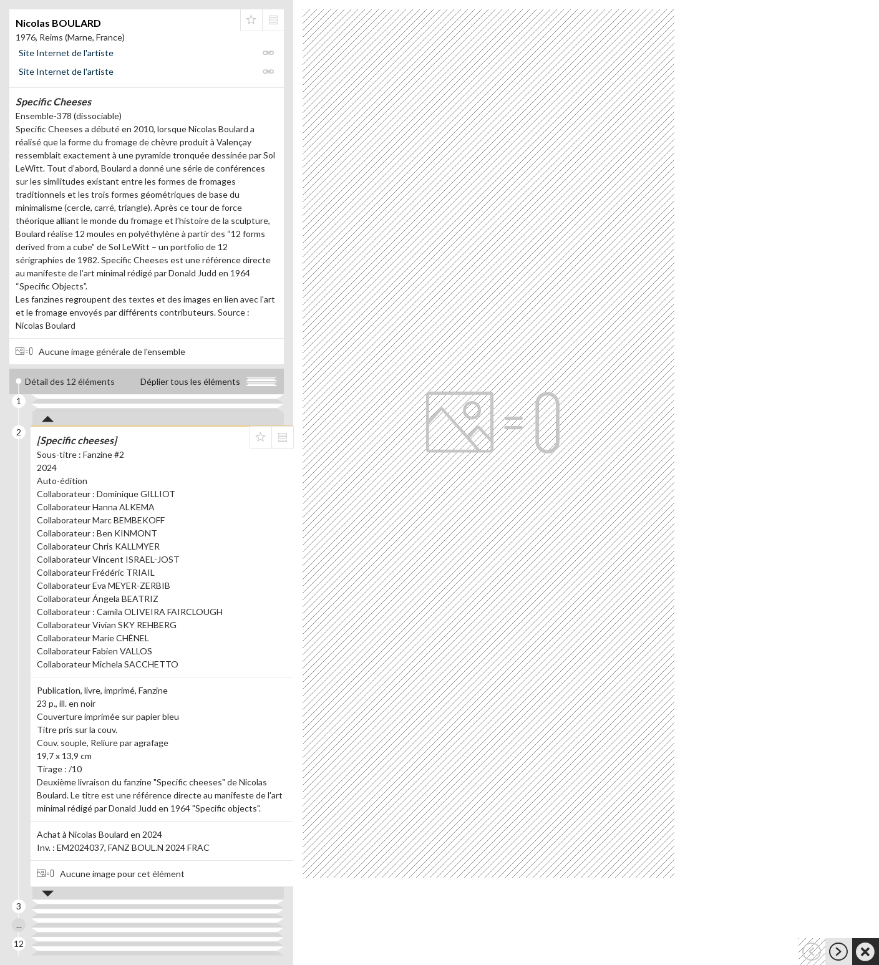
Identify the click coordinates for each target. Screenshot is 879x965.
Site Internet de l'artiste (66, 52)
